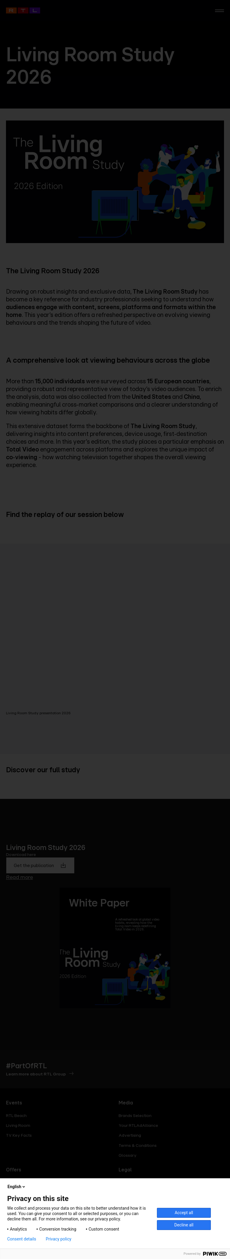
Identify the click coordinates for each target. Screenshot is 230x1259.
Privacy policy (58, 1239)
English (16, 1186)
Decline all (183, 1225)
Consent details (21, 1239)
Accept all (184, 1212)
